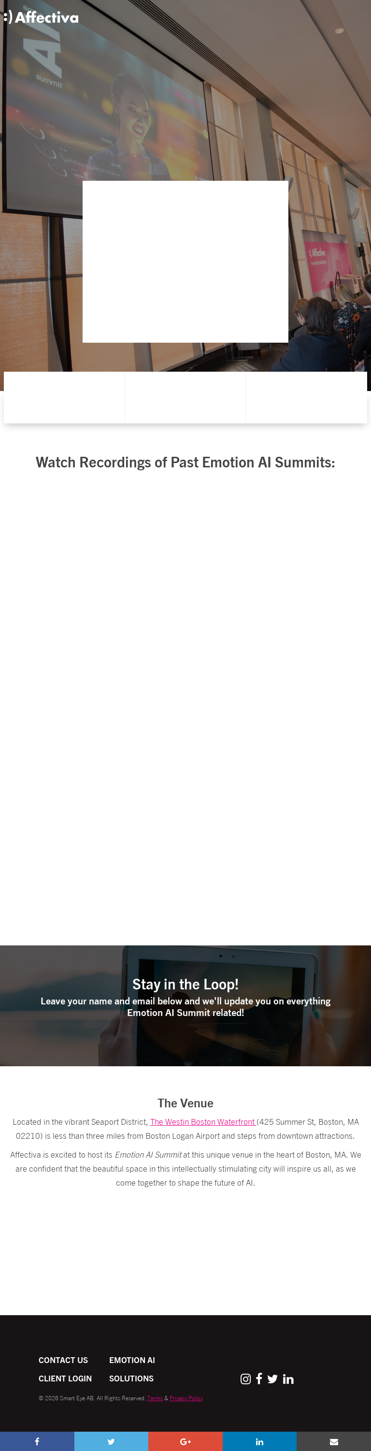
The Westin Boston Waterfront (203, 1121)
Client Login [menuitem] (65, 1378)
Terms (155, 1397)
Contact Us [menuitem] (63, 1359)
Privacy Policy (186, 1397)
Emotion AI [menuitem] (132, 1359)
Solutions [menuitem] (131, 1378)
